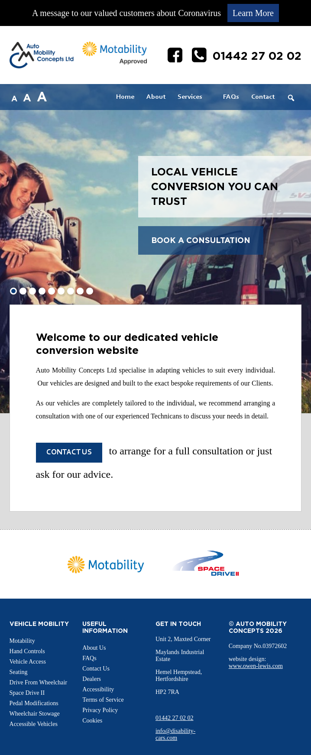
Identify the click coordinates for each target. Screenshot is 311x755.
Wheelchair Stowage (35, 713)
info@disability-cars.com (175, 734)
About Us (94, 648)
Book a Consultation (200, 240)
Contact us (69, 453)
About (155, 97)
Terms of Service (102, 700)
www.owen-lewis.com (256, 666)
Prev (45, 564)
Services (190, 97)
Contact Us (96, 668)
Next (265, 564)
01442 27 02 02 (175, 718)
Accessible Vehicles (34, 724)
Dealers (91, 679)
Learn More (253, 13)
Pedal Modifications (34, 703)
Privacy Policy (100, 710)
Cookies (92, 720)
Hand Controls (27, 651)
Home (125, 97)
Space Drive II (27, 693)
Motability (22, 641)
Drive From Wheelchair (38, 682)
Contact (263, 97)
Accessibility (98, 689)
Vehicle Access (28, 661)
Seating (19, 672)
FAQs (231, 97)
